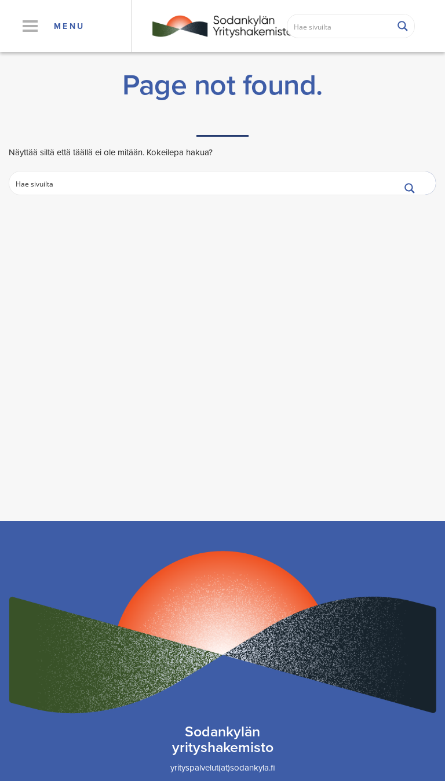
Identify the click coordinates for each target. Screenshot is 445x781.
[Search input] (340, 26)
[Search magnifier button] (402, 26)
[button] (30, 26)
